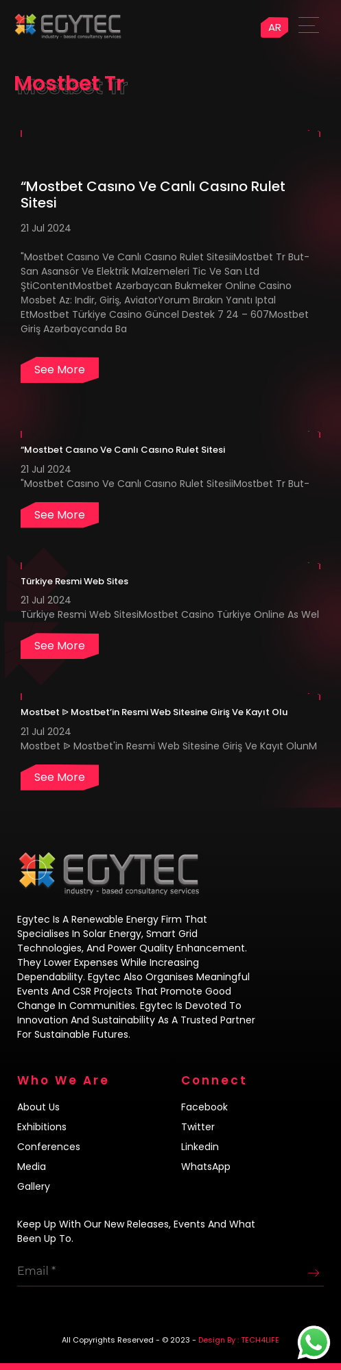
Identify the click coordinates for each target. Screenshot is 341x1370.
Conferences (48, 1147)
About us (38, 1107)
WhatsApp (206, 1166)
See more (59, 369)
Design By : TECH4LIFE (238, 1339)
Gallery (33, 1186)
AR (274, 27)
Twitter (198, 1127)
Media (31, 1166)
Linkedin (200, 1147)
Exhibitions (42, 1127)
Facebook (204, 1107)
